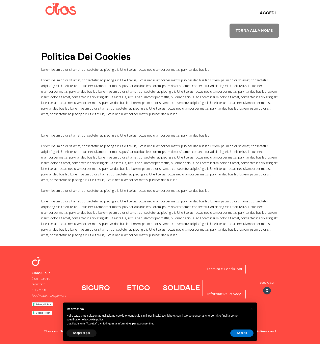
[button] (268, 13)
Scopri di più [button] (81, 333)
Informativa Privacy (224, 293)
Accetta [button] (242, 333)
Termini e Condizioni (224, 268)
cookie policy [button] (95, 319)
